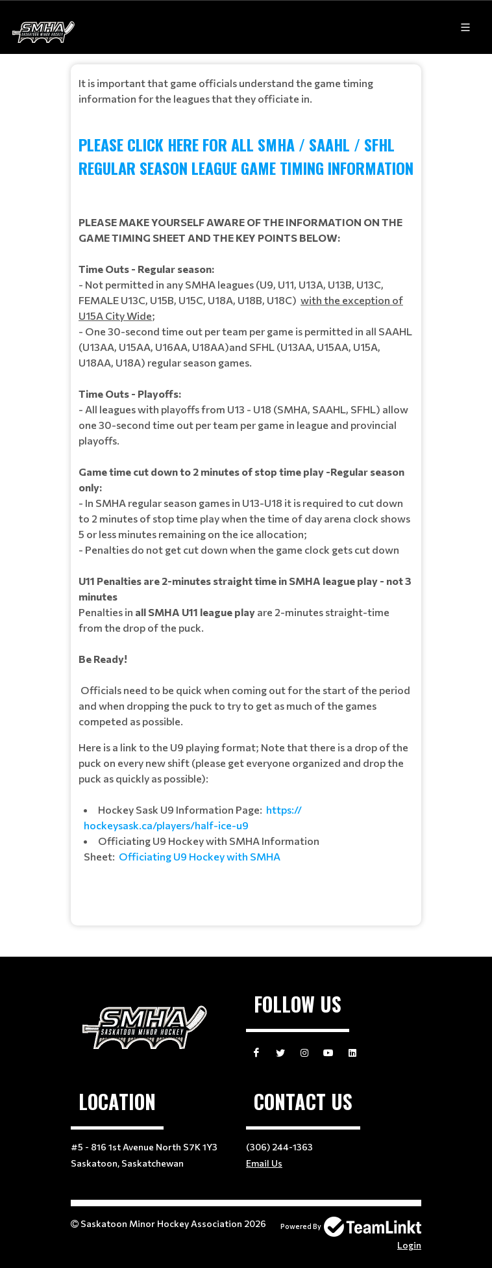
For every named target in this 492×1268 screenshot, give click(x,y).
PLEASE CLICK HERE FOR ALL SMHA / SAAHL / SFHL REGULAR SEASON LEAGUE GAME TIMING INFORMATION (246, 156)
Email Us (264, 1163)
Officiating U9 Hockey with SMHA (199, 856)
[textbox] (246, 490)
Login (409, 1244)
